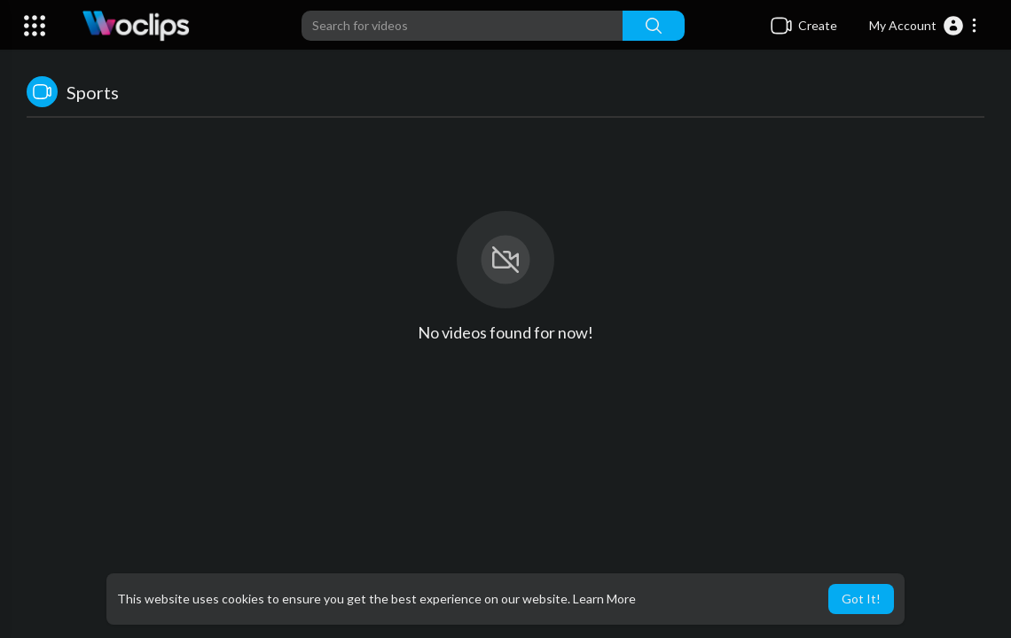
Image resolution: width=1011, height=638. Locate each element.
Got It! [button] (861, 598)
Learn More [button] (604, 598)
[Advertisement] (505, 509)
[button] (923, 25)
